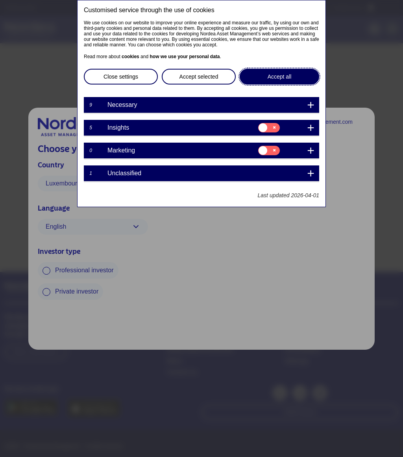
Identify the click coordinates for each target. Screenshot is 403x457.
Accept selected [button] (198, 76)
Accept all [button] (280, 76)
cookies (130, 56)
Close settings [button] (121, 76)
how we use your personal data (185, 56)
